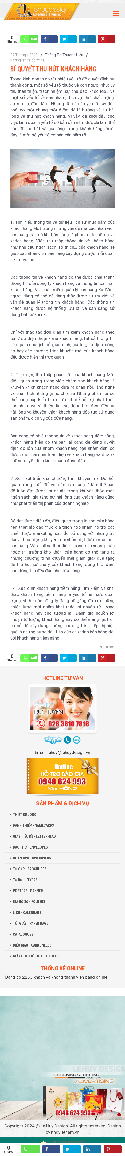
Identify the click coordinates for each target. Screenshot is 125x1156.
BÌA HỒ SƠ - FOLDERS (29, 902)
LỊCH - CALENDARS (27, 912)
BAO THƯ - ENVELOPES (30, 847)
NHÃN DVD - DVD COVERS (32, 858)
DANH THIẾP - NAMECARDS (33, 825)
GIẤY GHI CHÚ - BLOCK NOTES (36, 956)
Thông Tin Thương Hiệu (64, 55)
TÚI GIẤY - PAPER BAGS (31, 923)
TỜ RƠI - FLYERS (25, 880)
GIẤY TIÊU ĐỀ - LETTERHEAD (34, 836)
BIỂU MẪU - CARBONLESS (32, 945)
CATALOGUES (23, 934)
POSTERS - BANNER (28, 891)
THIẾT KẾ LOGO (24, 814)
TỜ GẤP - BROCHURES (29, 869)
